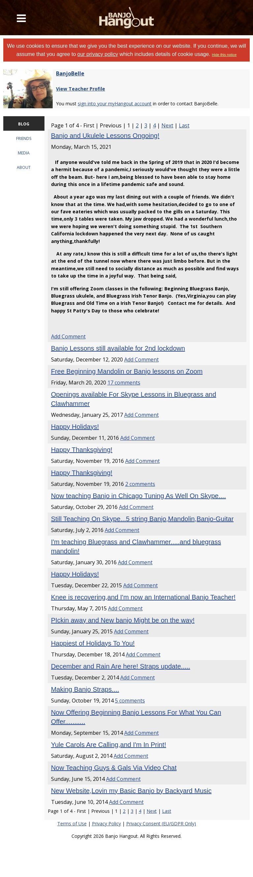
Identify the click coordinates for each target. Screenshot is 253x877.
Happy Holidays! (75, 426)
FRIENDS (23, 138)
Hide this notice (224, 55)
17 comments (123, 382)
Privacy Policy (106, 823)
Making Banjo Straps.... (85, 689)
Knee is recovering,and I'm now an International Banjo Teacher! (143, 597)
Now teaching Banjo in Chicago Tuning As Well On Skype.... (138, 495)
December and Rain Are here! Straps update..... (120, 666)
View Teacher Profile (80, 89)
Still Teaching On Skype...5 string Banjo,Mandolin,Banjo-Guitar (142, 518)
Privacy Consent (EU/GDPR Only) (161, 823)
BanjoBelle (70, 73)
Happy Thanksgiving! (81, 449)
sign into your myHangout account (115, 103)
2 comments (140, 484)
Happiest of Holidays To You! (93, 643)
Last (184, 125)
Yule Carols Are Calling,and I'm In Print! (108, 744)
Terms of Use (72, 823)
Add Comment (68, 336)
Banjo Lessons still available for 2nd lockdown (118, 348)
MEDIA (24, 153)
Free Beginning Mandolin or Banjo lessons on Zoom (127, 371)
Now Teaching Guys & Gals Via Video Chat (114, 767)
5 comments (130, 700)
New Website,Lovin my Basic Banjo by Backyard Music (131, 790)
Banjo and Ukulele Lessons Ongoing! (105, 135)
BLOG (23, 124)
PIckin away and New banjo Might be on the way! (123, 620)
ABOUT (24, 167)
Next (167, 125)
